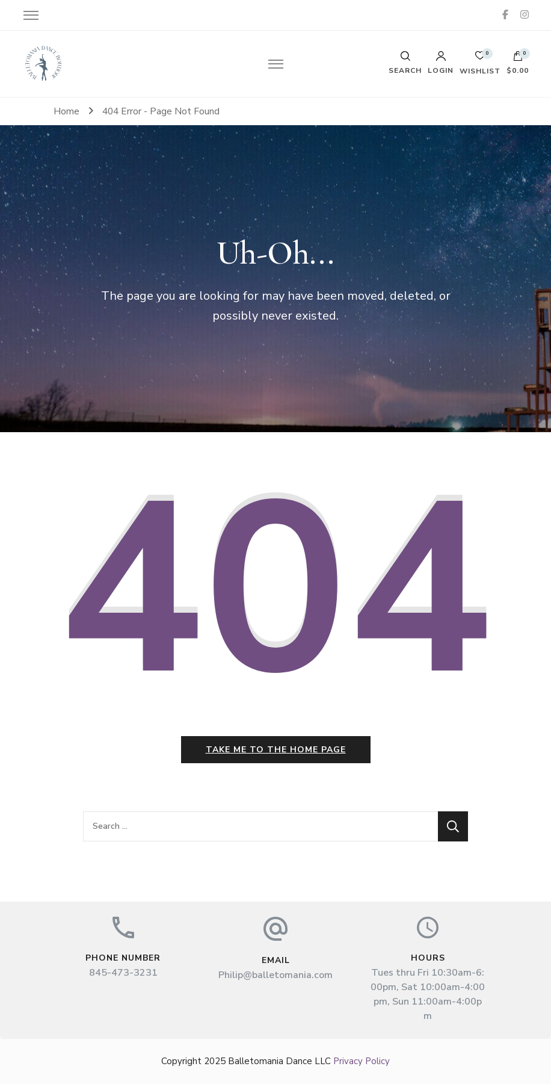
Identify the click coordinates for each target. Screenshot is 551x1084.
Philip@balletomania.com (275, 975)
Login (441, 62)
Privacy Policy (361, 1061)
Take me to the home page (276, 749)
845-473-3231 (123, 972)
